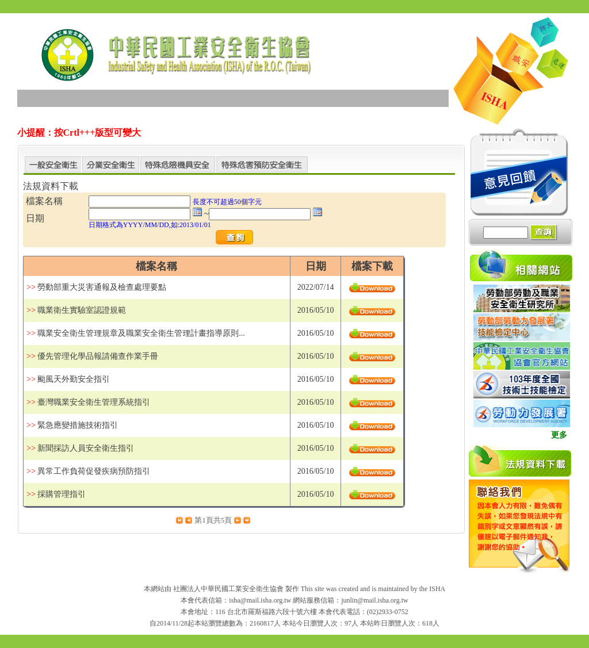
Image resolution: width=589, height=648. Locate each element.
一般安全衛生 (52, 165)
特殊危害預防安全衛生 (262, 165)
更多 (559, 435)
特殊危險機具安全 (177, 165)
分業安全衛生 (110, 165)
